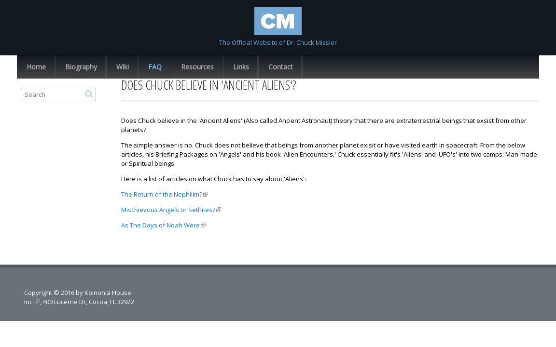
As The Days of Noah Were (163, 225)
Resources (197, 66)
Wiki (122, 66)
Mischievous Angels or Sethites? (171, 209)
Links (241, 66)
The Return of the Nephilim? (164, 194)
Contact (280, 66)
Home (36, 66)
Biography (81, 66)
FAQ (155, 66)
